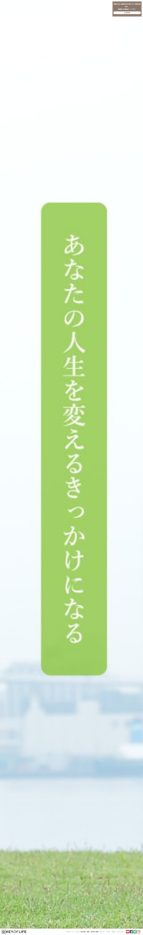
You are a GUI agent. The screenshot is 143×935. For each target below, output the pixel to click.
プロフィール (70, 931)
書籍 (88, 931)
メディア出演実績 (80, 931)
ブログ (113, 931)
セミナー (102, 931)
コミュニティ (120, 931)
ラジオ (108, 931)
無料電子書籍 (94, 931)
